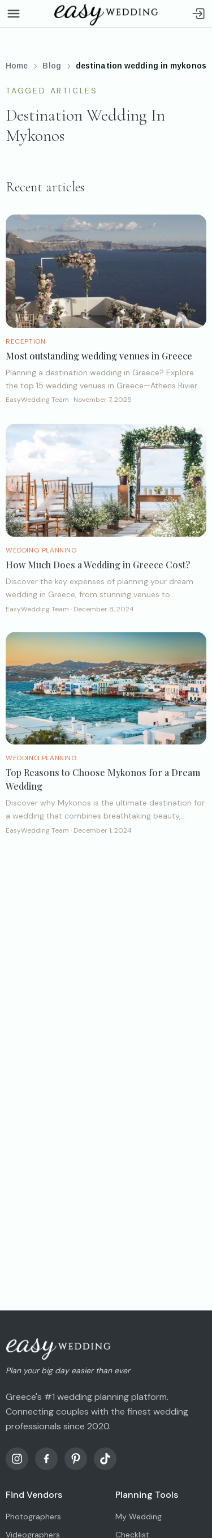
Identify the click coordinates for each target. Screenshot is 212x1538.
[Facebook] (46, 1458)
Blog (51, 65)
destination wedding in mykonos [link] (141, 65)
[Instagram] (17, 1458)
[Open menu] (13, 13)
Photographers (33, 1516)
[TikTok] (105, 1458)
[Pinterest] (75, 1458)
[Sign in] (198, 13)
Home (17, 65)
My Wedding (138, 1516)
